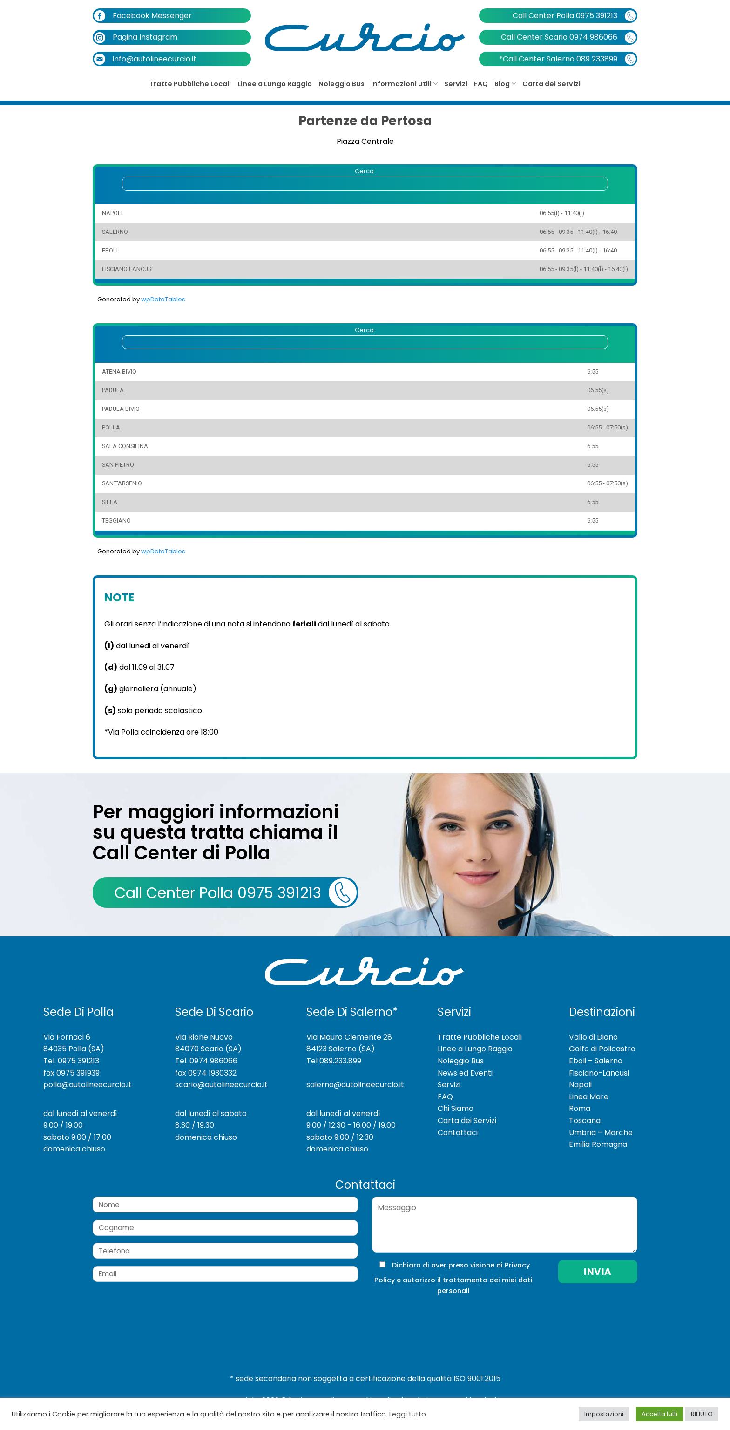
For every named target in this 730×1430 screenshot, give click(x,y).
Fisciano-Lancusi (599, 1073)
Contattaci (458, 1132)
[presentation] (434, 1315)
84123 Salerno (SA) (340, 1048)
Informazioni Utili (404, 84)
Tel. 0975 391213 (71, 1060)
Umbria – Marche (601, 1132)
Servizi (455, 84)
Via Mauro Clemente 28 (349, 1037)
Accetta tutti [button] (659, 1414)
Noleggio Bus (341, 84)
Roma (579, 1108)
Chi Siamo (455, 1108)
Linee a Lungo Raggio (274, 84)
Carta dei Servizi (551, 84)
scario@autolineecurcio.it (221, 1084)
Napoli (580, 1084)
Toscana (585, 1120)
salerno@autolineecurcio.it (355, 1084)
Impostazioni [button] (603, 1414)
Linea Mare (588, 1096)
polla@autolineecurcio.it (87, 1084)
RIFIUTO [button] (702, 1414)
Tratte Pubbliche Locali (190, 84)
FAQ (481, 84)
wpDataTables (163, 299)
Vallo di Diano (593, 1037)
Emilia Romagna (598, 1144)
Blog (505, 84)
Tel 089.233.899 (333, 1060)
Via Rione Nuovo (204, 1037)
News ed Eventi (465, 1073)
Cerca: (365, 179)
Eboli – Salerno (595, 1060)
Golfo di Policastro (602, 1048)
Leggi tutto (407, 1414)
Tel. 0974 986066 (206, 1060)
